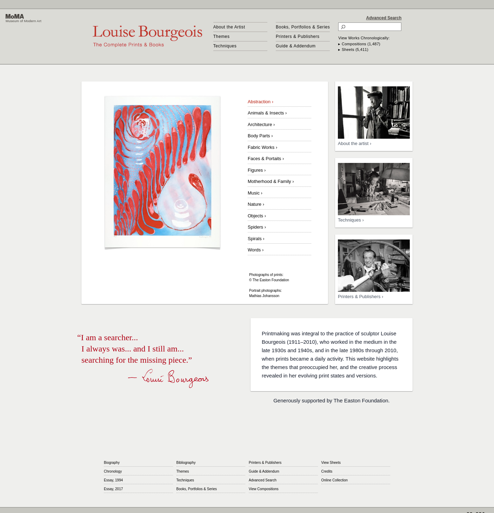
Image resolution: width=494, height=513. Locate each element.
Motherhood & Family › (271, 181)
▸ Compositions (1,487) (359, 44)
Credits (327, 471)
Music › (255, 193)
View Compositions (264, 489)
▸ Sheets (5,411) (353, 49)
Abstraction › (260, 101)
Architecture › (261, 124)
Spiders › (257, 227)
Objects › (257, 215)
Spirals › (256, 238)
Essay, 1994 (113, 480)
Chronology (113, 471)
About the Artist (229, 27)
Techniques (225, 46)
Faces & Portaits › (266, 158)
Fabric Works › (262, 147)
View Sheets (331, 463)
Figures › (257, 170)
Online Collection (334, 480)
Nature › (256, 204)
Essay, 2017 (113, 489)
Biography (112, 463)
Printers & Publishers (298, 36)
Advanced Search (384, 17)
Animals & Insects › (267, 113)
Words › (255, 249)
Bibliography (186, 463)
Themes (221, 36)
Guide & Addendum (296, 46)
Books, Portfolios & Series (303, 27)
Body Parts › (260, 135)
